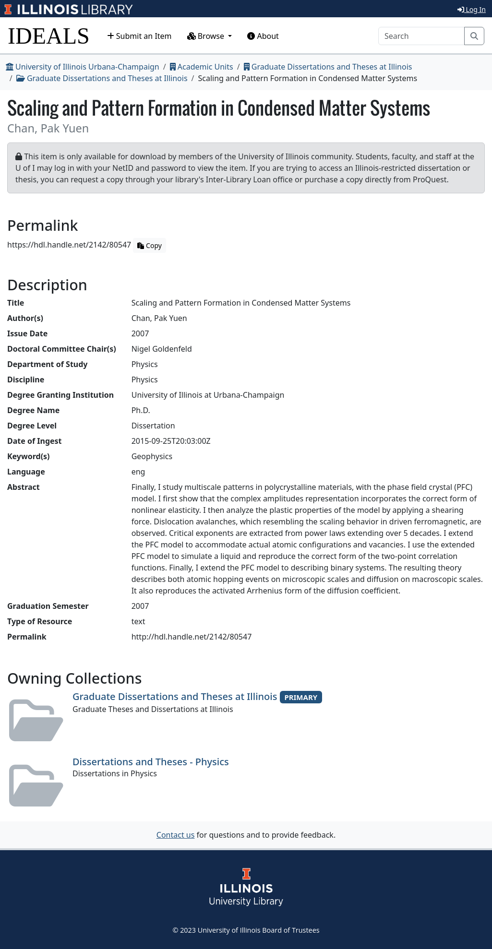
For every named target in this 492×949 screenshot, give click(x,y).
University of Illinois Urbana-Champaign (82, 66)
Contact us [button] (175, 835)
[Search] (421, 36)
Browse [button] (207, 36)
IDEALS (49, 35)
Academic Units (201, 66)
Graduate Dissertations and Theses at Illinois (328, 66)
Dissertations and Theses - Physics (150, 761)
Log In (471, 9)
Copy (149, 245)
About (263, 36)
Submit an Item (139, 36)
